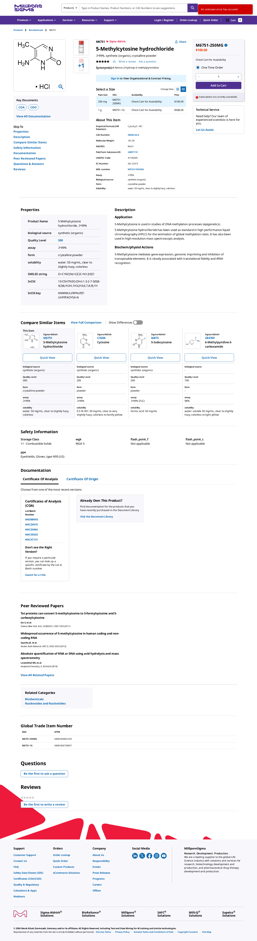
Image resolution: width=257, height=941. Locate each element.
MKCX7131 (31, 539)
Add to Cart (218, 85)
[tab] (21, 30)
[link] (31, 855)
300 (60, 240)
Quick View (47, 358)
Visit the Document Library (96, 516)
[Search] (192, 8)
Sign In (115, 78)
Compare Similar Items (30, 142)
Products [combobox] (69, 8)
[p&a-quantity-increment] (238, 77)
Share (180, 41)
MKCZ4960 (31, 529)
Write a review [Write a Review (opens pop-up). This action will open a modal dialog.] (127, 61)
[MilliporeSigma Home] (28, 7)
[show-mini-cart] (234, 20)
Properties (21, 132)
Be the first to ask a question (44, 774)
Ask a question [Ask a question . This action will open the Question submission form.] (147, 61)
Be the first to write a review (46, 805)
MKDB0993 (31, 519)
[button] (164, 20)
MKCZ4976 (31, 524)
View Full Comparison (86, 322)
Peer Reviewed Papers (29, 158)
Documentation (24, 153)
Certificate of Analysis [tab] (40, 479)
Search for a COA (35, 575)
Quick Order (210, 20)
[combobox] (129, 8)
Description (21, 137)
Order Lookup (188, 20)
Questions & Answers (28, 164)
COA (22, 107)
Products (18, 30)
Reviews (19, 169)
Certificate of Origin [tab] (82, 479)
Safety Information (27, 148)
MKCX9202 (31, 534)
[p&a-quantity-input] (218, 76)
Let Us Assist (205, 130)
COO (33, 107)
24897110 (133, 152)
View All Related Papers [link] (37, 675)
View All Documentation (33, 116)
